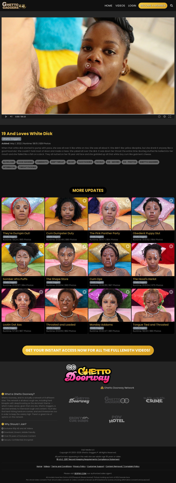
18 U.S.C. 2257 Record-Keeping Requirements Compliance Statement (88, 459)
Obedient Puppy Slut (146, 233)
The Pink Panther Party (105, 233)
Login (132, 5)
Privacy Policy (79, 466)
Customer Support (95, 466)
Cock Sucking (25, 162)
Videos (120, 5)
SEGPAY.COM (80, 473)
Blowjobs (8, 162)
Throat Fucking (27, 167)
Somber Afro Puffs (15, 279)
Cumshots (41, 162)
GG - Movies (113, 162)
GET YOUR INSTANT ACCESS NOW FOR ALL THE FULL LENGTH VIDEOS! (88, 350)
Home (108, 5)
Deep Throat (57, 162)
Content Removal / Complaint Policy (122, 466)
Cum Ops (96, 279)
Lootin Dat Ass (12, 324)
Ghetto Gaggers (149, 162)
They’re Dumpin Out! (16, 233)
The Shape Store (57, 279)
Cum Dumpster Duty (60, 233)
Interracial (9, 167)
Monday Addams (101, 324)
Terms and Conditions (61, 466)
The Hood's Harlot (144, 279)
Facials (99, 162)
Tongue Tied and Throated (151, 324)
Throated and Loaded (60, 324)
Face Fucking (85, 162)
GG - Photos (129, 162)
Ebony (71, 162)
